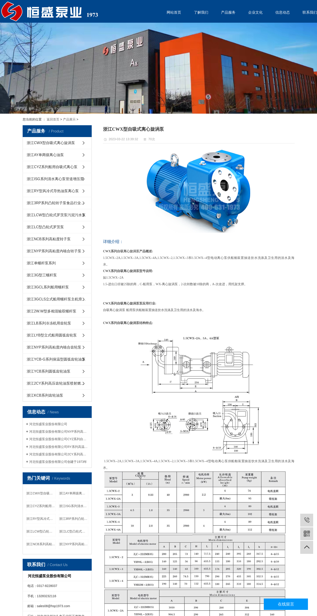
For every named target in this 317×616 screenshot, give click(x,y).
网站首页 (174, 12)
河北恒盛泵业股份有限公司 (48, 424)
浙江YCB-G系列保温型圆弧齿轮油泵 (56, 359)
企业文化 (255, 12)
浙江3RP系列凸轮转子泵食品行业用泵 (57, 203)
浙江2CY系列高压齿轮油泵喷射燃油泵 (57, 383)
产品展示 (69, 119)
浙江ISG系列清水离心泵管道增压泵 (55, 179)
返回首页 (53, 119)
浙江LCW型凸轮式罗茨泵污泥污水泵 (56, 215)
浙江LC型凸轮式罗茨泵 (45, 227)
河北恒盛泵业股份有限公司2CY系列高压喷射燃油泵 (58, 454)
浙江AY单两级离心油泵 (45, 155)
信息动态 (282, 12)
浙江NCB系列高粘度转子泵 (49, 239)
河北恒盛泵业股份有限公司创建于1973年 (58, 462)
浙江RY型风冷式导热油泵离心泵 (53, 191)
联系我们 (310, 12)
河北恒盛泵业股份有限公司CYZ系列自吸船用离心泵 (58, 439)
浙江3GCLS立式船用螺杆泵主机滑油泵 (58, 299)
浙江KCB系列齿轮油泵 (45, 395)
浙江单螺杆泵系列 (41, 263)
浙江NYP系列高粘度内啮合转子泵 (54, 251)
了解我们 (201, 12)
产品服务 (228, 12)
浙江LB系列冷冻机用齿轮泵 (49, 323)
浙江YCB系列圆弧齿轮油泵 (48, 371)
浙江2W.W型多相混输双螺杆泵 (51, 311)
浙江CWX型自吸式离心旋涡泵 (51, 143)
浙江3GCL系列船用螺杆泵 (48, 287)
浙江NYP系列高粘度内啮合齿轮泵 (54, 347)
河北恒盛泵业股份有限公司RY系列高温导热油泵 (58, 447)
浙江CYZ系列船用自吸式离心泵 (52, 167)
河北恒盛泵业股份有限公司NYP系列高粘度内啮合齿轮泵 (58, 431)
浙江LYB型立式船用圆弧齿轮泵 (52, 335)
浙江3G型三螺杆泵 (42, 275)
